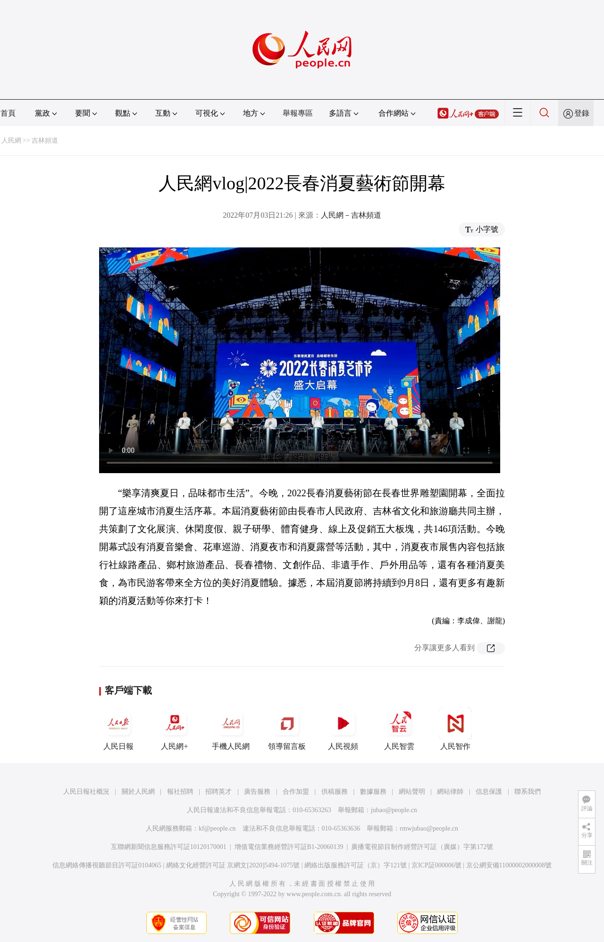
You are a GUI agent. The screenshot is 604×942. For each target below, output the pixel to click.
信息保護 (489, 791)
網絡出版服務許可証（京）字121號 (355, 865)
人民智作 (455, 728)
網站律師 (450, 791)
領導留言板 (287, 728)
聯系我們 (527, 791)
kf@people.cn (217, 828)
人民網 (11, 140)
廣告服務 (257, 791)
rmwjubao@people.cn (429, 828)
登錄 (581, 113)
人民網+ (174, 728)
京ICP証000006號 (436, 865)
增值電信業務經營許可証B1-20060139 (289, 846)
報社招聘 (180, 791)
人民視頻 (343, 728)
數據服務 (373, 791)
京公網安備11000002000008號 (509, 865)
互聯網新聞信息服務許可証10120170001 (168, 846)
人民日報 (118, 728)
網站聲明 (412, 791)
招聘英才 (218, 791)
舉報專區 (298, 113)
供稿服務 (334, 791)
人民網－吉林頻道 (351, 215)
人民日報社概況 (86, 791)
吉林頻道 (45, 140)
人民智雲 (399, 728)
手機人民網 (231, 728)
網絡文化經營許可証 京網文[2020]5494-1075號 (233, 865)
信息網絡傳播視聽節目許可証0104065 (106, 865)
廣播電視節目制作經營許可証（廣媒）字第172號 (422, 846)
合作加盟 (296, 791)
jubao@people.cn (394, 810)
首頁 (8, 113)
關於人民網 (138, 791)
